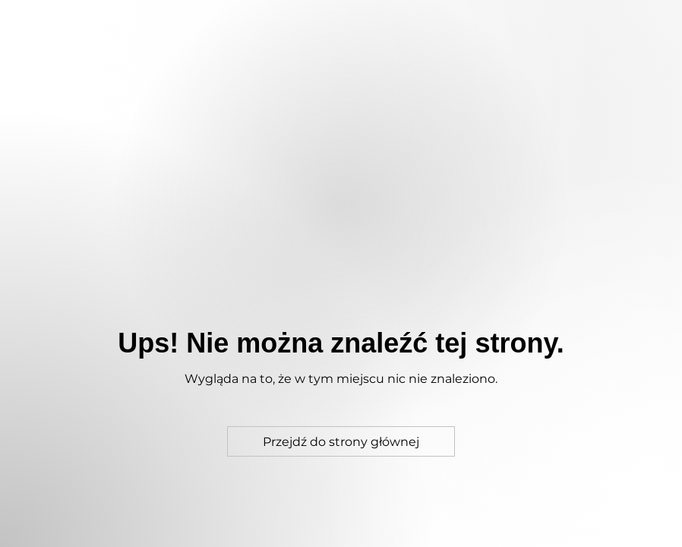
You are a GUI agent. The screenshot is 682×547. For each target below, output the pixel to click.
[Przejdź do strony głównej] (341, 441)
